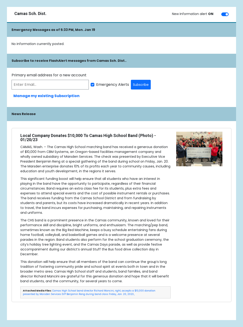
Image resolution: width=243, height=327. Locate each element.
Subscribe (141, 84)
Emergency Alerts (112, 84)
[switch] (225, 14)
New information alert (192, 14)
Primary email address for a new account (49, 75)
